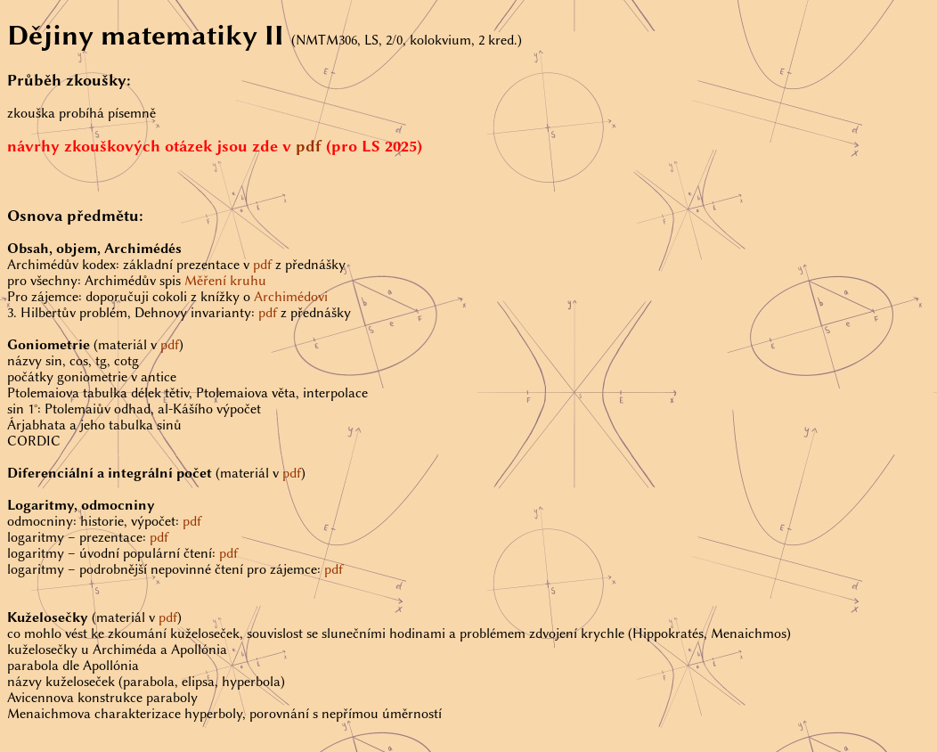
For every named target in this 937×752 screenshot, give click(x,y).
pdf (309, 146)
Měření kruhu (225, 281)
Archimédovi (291, 297)
